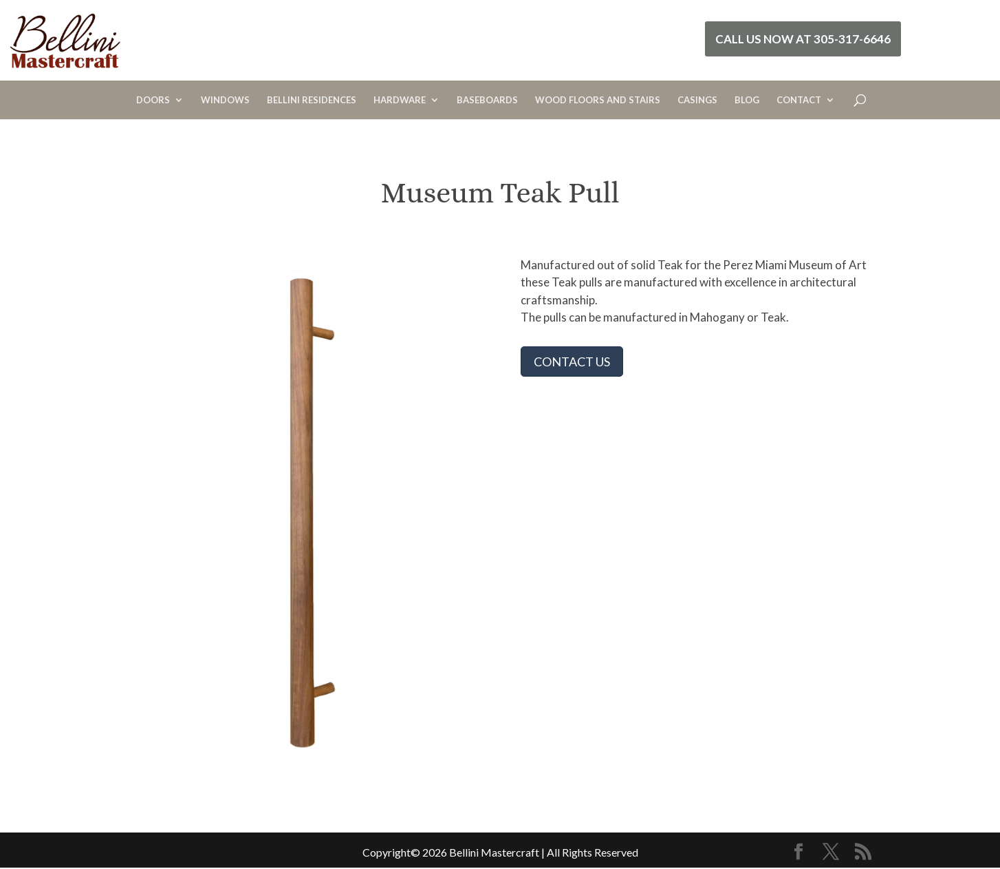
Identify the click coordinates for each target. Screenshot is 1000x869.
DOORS (153, 100)
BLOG (747, 100)
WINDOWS (225, 100)
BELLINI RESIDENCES (311, 100)
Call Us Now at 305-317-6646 (803, 39)
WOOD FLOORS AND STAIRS (597, 100)
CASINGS (697, 100)
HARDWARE (399, 100)
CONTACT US (572, 361)
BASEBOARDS (487, 100)
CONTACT (798, 100)
